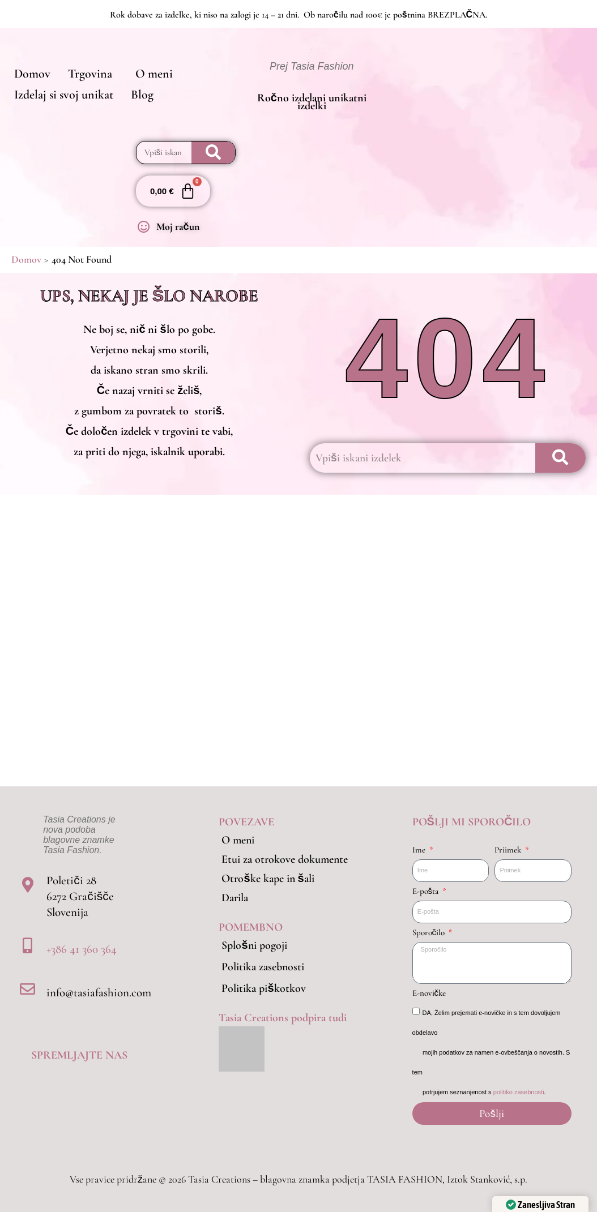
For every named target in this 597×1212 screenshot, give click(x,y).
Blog (134, 99)
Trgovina (83, 70)
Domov (30, 70)
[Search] (213, 153)
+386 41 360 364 (81, 949)
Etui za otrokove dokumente (284, 859)
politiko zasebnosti (518, 1092)
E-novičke (429, 993)
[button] (85, 70)
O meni (141, 70)
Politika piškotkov (263, 988)
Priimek (508, 850)
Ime (420, 850)
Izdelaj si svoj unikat (61, 99)
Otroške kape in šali (267, 878)
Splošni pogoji (254, 945)
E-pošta (426, 891)
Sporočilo (429, 932)
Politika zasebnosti (262, 967)
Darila (234, 898)
